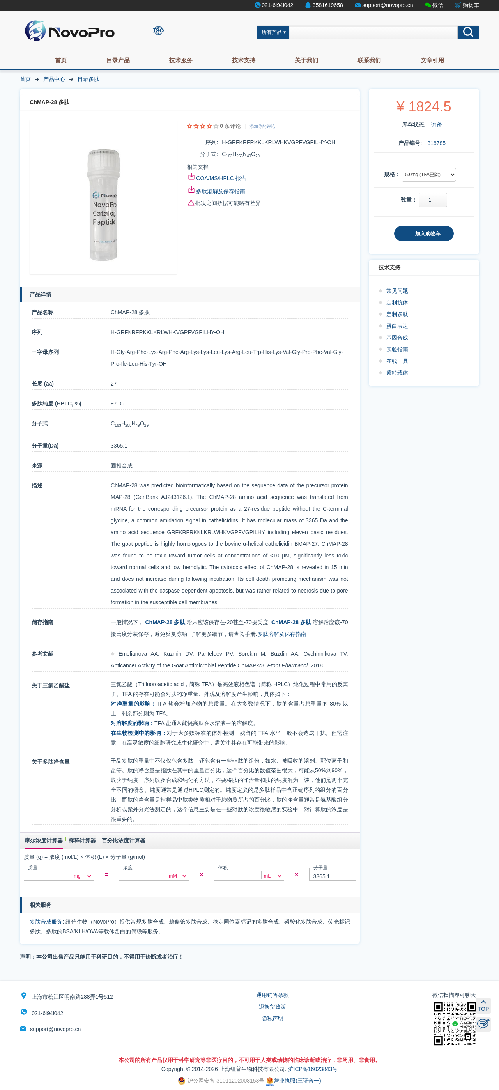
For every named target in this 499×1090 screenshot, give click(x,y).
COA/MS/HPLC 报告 (221, 178)
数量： (409, 199)
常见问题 (397, 291)
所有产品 (272, 32)
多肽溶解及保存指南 (220, 191)
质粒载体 (397, 373)
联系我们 (369, 60)
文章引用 (432, 60)
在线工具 (397, 361)
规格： (392, 174)
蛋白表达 (397, 326)
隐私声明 (272, 1018)
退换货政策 (272, 1006)
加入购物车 (428, 234)
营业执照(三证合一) (293, 1081)
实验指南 (397, 349)
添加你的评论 (262, 126)
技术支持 (243, 60)
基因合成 (397, 337)
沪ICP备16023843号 (313, 1069)
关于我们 (306, 60)
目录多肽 (88, 79)
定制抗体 (397, 302)
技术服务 (181, 60)
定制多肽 (397, 314)
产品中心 (54, 79)
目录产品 (118, 60)
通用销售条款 (272, 995)
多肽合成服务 (46, 921)
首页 (61, 60)
